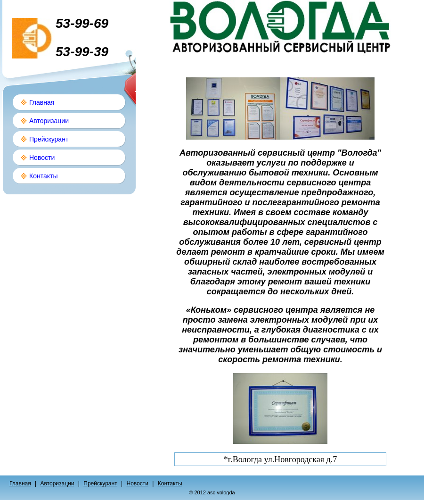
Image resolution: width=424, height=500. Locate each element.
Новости (42, 157)
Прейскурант (48, 139)
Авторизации (49, 121)
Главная (41, 102)
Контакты (43, 176)
